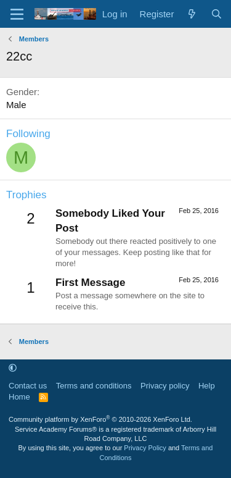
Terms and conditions (94, 385)
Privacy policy (164, 385)
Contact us (28, 385)
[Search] (217, 13)
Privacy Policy (145, 447)
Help (206, 385)
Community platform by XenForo (100, 419)
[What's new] (192, 13)
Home (19, 396)
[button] (12, 368)
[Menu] (16, 14)
